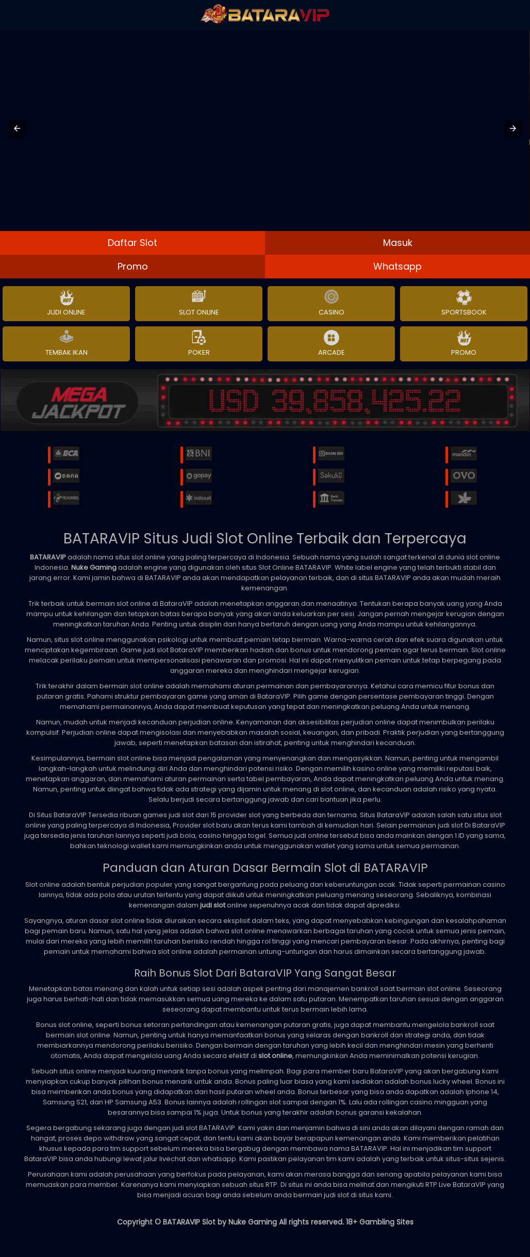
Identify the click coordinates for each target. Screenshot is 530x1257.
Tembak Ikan (66, 344)
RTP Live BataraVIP (455, 1184)
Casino (331, 304)
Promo (133, 266)
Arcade (331, 344)
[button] (17, 128)
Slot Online (199, 304)
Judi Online (66, 304)
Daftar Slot (132, 242)
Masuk (397, 242)
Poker (199, 344)
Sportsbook (464, 304)
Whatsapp (397, 266)
